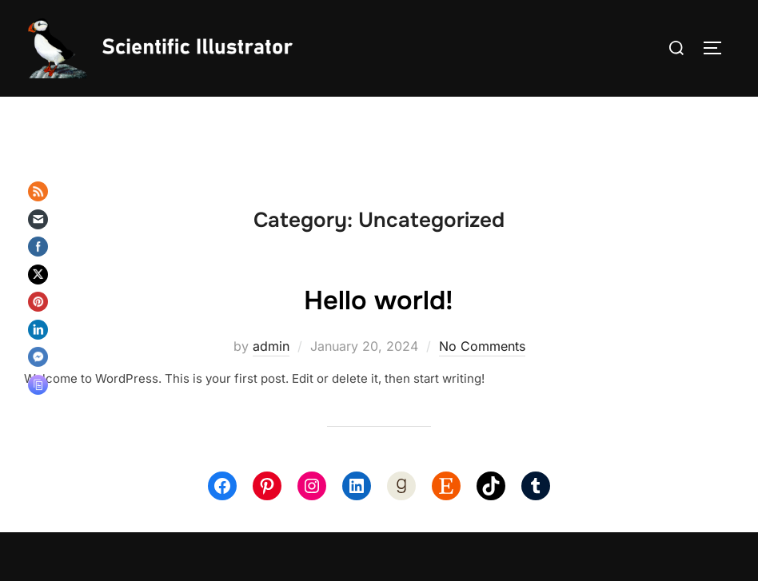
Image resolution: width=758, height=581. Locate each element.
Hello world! (378, 326)
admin (271, 374)
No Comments (482, 374)
